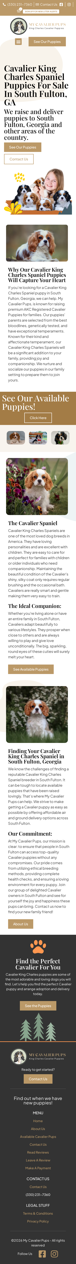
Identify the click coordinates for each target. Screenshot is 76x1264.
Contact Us (38, 1144)
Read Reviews (38, 1152)
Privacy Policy (38, 1221)
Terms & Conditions (38, 1213)
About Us (38, 1129)
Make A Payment (38, 1168)
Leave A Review (38, 1160)
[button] (18, 41)
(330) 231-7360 (38, 1194)
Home (38, 1121)
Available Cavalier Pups (38, 1136)
